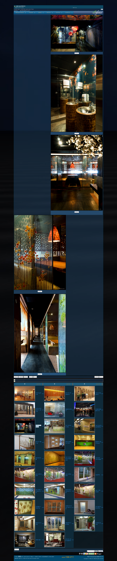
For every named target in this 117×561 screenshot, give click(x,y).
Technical (59, 12)
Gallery (41, 12)
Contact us (68, 12)
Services (50, 12)
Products (32, 12)
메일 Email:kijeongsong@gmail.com (95, 556)
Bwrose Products (21, 12)
